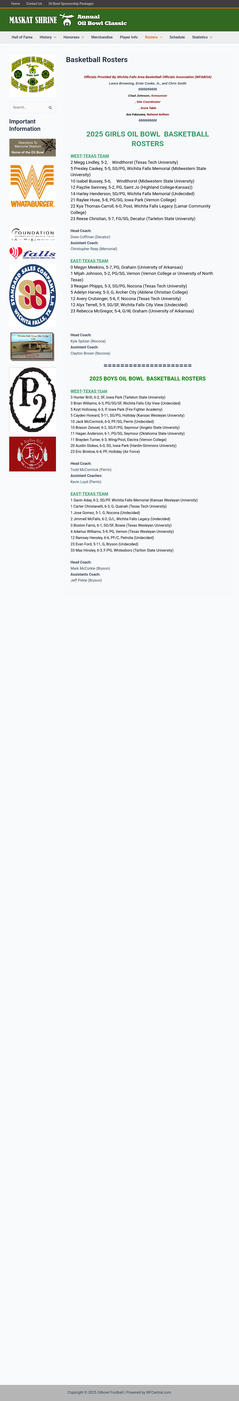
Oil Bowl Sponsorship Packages (70, 3)
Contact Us (34, 3)
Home (15, 3)
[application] (54, 37)
